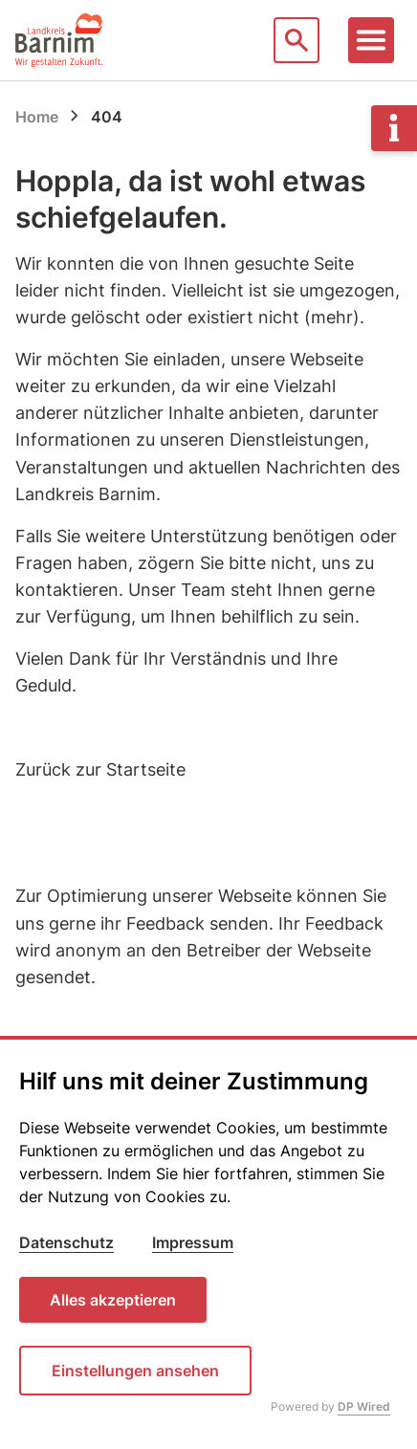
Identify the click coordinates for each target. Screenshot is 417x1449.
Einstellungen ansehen (135, 1370)
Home (36, 116)
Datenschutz (66, 1242)
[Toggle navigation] (371, 40)
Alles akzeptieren (113, 1299)
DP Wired (364, 1406)
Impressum (192, 1242)
